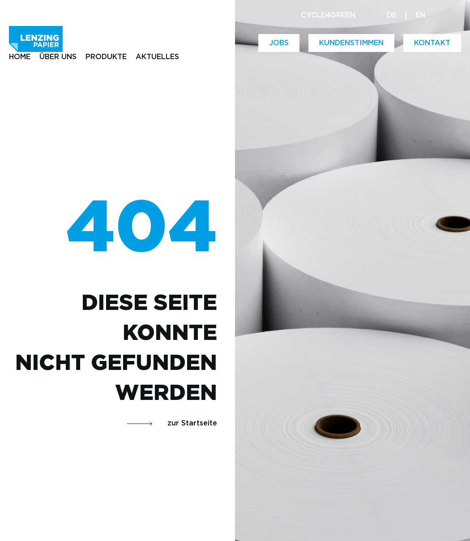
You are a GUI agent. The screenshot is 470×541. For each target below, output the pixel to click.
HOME (19, 56)
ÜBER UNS (58, 56)
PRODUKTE (106, 56)
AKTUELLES (157, 56)
